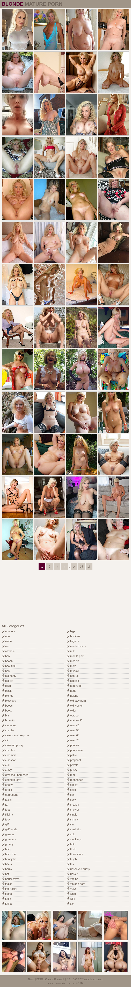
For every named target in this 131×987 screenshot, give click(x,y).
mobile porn (75, 656)
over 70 (73, 740)
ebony (7, 784)
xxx (70, 903)
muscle (73, 670)
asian (7, 641)
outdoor (73, 715)
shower (73, 809)
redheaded (75, 779)
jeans (7, 893)
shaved (73, 804)
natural (72, 675)
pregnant (74, 760)
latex (6, 898)
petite (72, 755)
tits (70, 864)
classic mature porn (15, 735)
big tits (7, 680)
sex (70, 794)
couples (8, 750)
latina (7, 903)
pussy (72, 770)
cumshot (9, 760)
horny (7, 869)
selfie (72, 789)
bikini (6, 685)
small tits (74, 829)
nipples (73, 680)
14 (74, 566)
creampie (9, 755)
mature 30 (74, 720)
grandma (9, 839)
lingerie (73, 641)
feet (6, 809)
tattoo (72, 844)
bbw (6, 656)
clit (5, 740)
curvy (7, 770)
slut (70, 824)
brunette (8, 720)
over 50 (73, 730)
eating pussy (11, 779)
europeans (10, 794)
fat (5, 804)
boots (7, 710)
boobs (7, 705)
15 (81, 566)
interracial (9, 888)
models (73, 661)
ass (5, 646)
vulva (72, 888)
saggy (72, 784)
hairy (6, 849)
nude (71, 690)
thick (71, 849)
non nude (74, 685)
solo (71, 834)
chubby (8, 730)
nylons (72, 695)
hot (5, 874)
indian (7, 883)
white (72, 893)
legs (71, 631)
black (7, 690)
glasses (8, 834)
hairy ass (9, 854)
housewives (10, 879)
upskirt (72, 874)
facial (7, 799)
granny (7, 844)
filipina (7, 814)
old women (75, 705)
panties (73, 745)
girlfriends (9, 829)
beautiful (9, 666)
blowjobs (9, 700)
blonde (7, 695)
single (72, 814)
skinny (72, 819)
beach (7, 661)
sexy (71, 799)
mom (71, 666)
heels (7, 864)
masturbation (76, 646)
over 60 (73, 735)
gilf (5, 824)
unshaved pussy (78, 869)
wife (71, 898)
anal (6, 636)
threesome (75, 854)
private (72, 765)
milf (70, 651)
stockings (74, 839)
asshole (8, 651)
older (71, 710)
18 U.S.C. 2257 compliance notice (85, 979)
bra (5, 715)
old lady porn (76, 700)
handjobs (9, 859)
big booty (9, 675)
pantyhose (75, 750)
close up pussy (12, 745)
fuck (6, 819)
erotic (7, 789)
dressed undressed (15, 775)
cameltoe (9, 725)
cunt (6, 765)
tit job (72, 859)
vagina (72, 879)
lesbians (73, 636)
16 (89, 566)
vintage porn (76, 883)
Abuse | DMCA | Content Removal (46, 979)
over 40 (73, 725)
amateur (8, 631)
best (6, 670)
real (71, 775)
